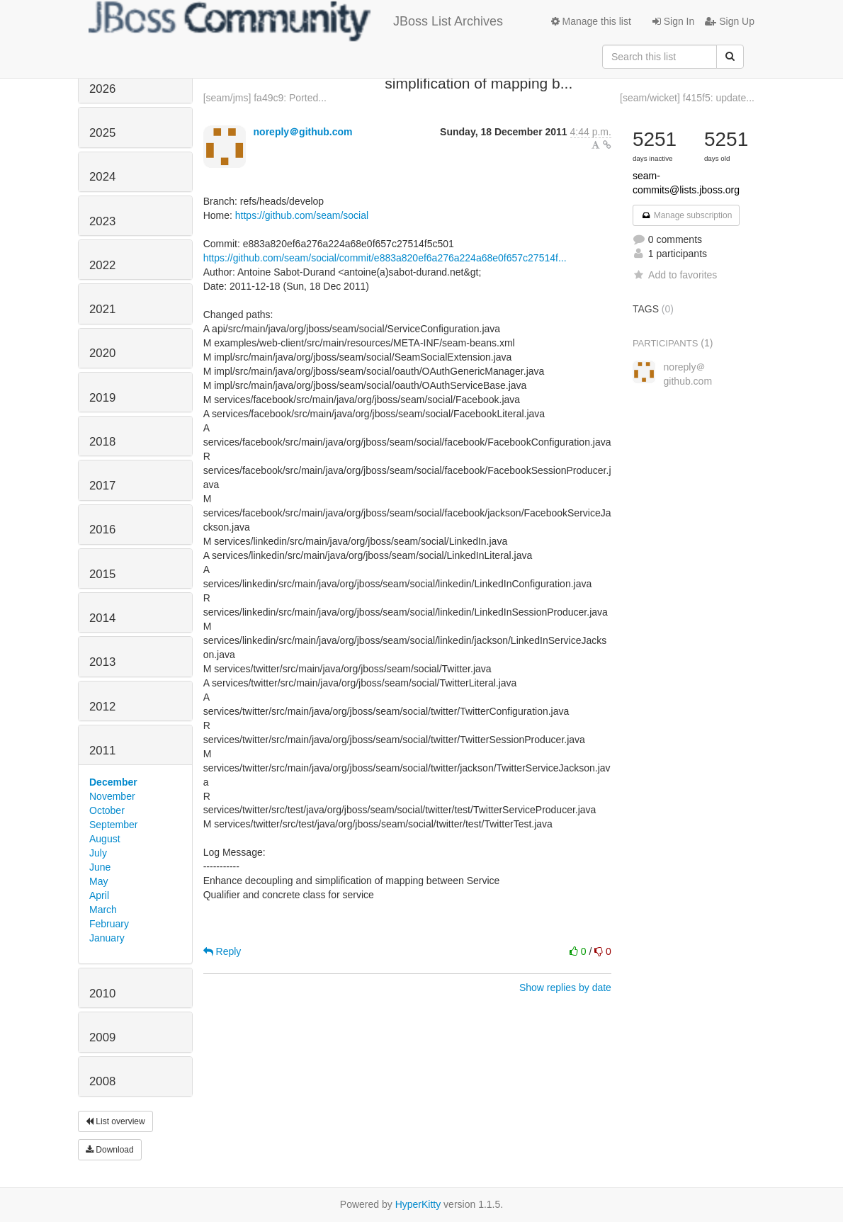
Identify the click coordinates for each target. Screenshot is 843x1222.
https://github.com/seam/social (301, 215)
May (98, 881)
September (113, 824)
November (112, 796)
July (98, 853)
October (107, 810)
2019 (102, 397)
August (104, 838)
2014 (102, 618)
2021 (102, 309)
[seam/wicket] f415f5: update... (687, 97)
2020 (102, 353)
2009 (102, 1037)
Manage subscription (686, 215)
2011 (102, 750)
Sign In (673, 21)
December (113, 782)
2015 (102, 574)
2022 (102, 265)
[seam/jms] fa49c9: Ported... (265, 97)
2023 (102, 221)
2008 (102, 1081)
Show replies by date (565, 987)
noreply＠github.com (303, 131)
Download (110, 1150)
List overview (115, 1121)
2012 (102, 706)
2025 (102, 133)
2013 (102, 662)
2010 (102, 993)
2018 (102, 441)
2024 (102, 176)
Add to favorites (675, 275)
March (103, 909)
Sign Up (729, 21)
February (109, 923)
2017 (102, 485)
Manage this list (591, 21)
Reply (222, 951)
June (100, 867)
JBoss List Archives (296, 21)
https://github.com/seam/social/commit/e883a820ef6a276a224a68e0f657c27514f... (385, 258)
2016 (102, 529)
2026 (102, 89)
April (99, 895)
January (107, 938)
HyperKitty (418, 1204)
